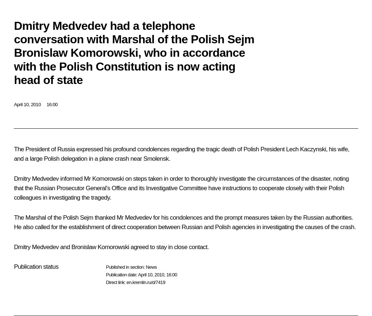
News (151, 267)
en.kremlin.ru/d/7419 (145, 282)
